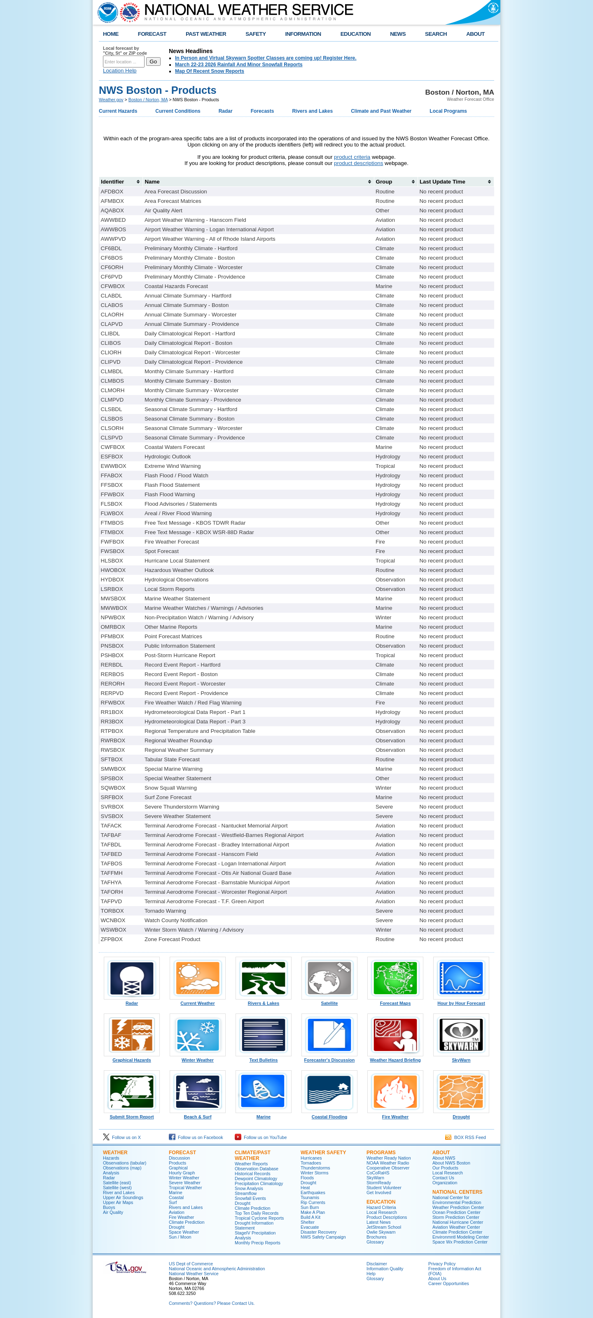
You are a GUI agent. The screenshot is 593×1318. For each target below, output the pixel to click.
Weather (115, 1152)
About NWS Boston (451, 1162)
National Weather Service (194, 1273)
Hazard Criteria (381, 1207)
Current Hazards (118, 111)
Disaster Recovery (318, 1232)
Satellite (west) (117, 1187)
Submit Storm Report (132, 1114)
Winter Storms (315, 1172)
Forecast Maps (395, 1001)
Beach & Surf (198, 1114)
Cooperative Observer (388, 1167)
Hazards (111, 1157)
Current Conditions (177, 111)
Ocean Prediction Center (456, 1212)
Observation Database (256, 1168)
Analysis (111, 1172)
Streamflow (246, 1193)
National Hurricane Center (457, 1222)
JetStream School (384, 1227)
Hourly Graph (182, 1172)
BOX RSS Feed (465, 1137)
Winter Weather (198, 1057)
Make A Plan (313, 1212)
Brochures (377, 1236)
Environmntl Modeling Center (460, 1236)
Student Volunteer (384, 1187)
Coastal (176, 1197)
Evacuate (310, 1227)
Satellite (329, 1001)
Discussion (179, 1157)
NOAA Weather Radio (388, 1162)
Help (371, 1273)
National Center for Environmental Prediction (456, 1200)
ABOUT (475, 34)
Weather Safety (323, 1152)
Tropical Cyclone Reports (259, 1218)
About (441, 1152)
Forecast (182, 1152)
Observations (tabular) (124, 1162)
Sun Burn (310, 1207)
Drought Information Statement (254, 1225)
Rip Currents (313, 1202)
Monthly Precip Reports (257, 1242)
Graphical (178, 1167)
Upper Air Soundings (123, 1197)
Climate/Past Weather (253, 1155)
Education (381, 1202)
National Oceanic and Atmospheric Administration (217, 1268)
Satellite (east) (117, 1182)
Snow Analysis (249, 1188)
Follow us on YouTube (261, 1137)
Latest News (379, 1222)
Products (177, 1162)
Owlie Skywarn (381, 1232)
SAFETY (255, 34)
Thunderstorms (315, 1167)
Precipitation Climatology (259, 1183)
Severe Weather (185, 1182)
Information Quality (385, 1268)
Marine (264, 1114)
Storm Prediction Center (455, 1217)
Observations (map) (122, 1167)
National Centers (457, 1192)
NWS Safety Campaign (323, 1236)
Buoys (109, 1207)
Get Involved (379, 1192)
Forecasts (262, 111)
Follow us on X (122, 1137)
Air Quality (113, 1212)
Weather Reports (251, 1163)
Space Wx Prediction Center (460, 1241)
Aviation (176, 1212)
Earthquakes (313, 1192)
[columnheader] (121, 181)
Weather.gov (111, 99)
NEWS (398, 34)
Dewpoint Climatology (256, 1178)
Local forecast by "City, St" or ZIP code (125, 51)
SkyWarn (461, 1057)
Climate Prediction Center (457, 1232)
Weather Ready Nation (389, 1157)
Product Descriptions (387, 1217)
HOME (111, 34)
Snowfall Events (250, 1198)
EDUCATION (356, 34)
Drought (461, 1114)
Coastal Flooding (329, 1114)
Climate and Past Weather (381, 111)
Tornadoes (311, 1162)
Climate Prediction (186, 1222)
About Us (437, 1278)
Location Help (120, 70)
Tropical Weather (185, 1187)
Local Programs (448, 111)
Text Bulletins (264, 1057)
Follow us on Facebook (196, 1137)
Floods (307, 1177)
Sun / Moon (180, 1236)
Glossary (375, 1241)
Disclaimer (377, 1263)
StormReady (379, 1182)
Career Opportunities (448, 1283)
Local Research (382, 1212)
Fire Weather (395, 1114)
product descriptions (358, 163)
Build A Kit (310, 1217)
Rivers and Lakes (312, 111)
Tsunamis (310, 1197)
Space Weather (184, 1232)
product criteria (352, 157)
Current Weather (198, 1001)
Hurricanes (311, 1157)
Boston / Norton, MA (148, 99)
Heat (305, 1187)
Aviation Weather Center (456, 1227)
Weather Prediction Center (458, 1207)
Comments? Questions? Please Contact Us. (211, 1303)
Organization (444, 1182)
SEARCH (436, 34)
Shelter (308, 1222)
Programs (381, 1152)
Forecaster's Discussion (329, 1057)
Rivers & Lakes (264, 1001)
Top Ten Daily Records (256, 1213)
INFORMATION (303, 34)
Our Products (445, 1167)
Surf (173, 1202)
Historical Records (252, 1173)
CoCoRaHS (378, 1172)
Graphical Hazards (132, 1057)
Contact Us (443, 1177)
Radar (226, 111)
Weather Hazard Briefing (395, 1057)
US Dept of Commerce (191, 1263)
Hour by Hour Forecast (461, 1001)
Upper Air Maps (118, 1202)
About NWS (443, 1157)
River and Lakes (119, 1192)
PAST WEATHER (206, 34)
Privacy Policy (441, 1263)
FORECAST (152, 34)
